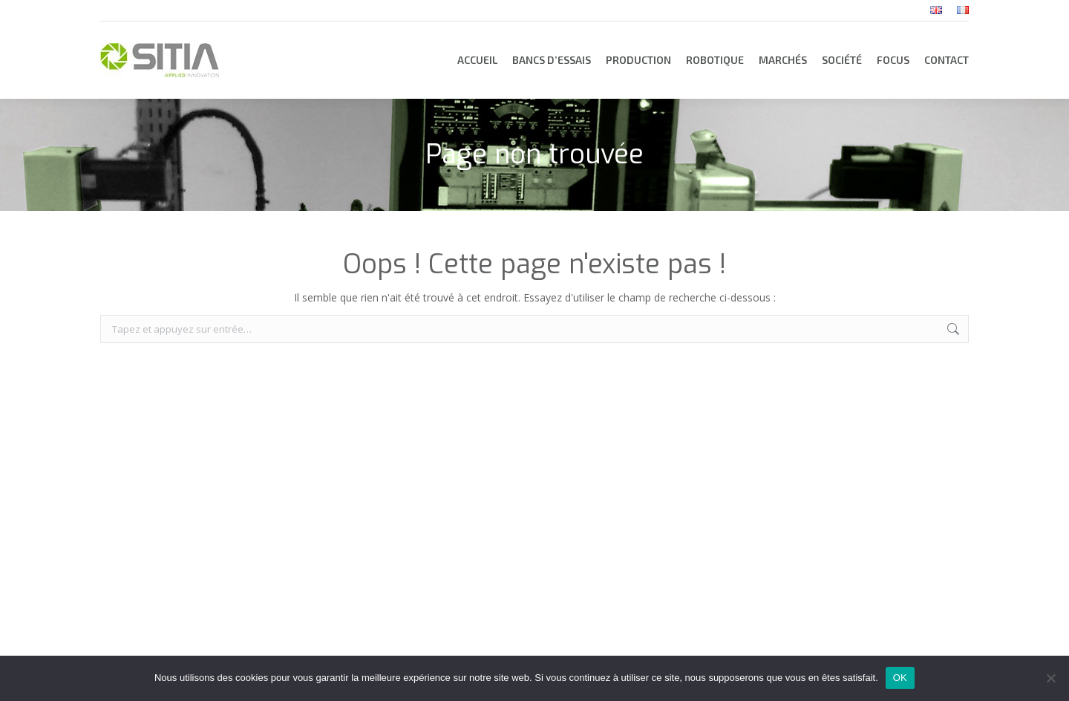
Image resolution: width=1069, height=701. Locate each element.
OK (900, 677)
